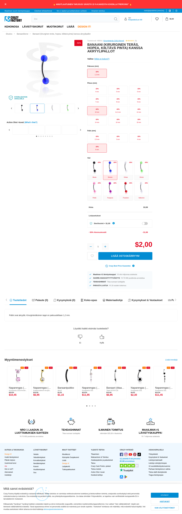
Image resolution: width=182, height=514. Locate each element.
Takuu (93, 463)
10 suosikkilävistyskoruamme (159, 466)
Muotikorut (55, 26)
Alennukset (9, 472)
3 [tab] (92, 406)
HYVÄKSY (165, 495)
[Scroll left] (175, 299)
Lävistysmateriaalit (155, 460)
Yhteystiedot (153, 454)
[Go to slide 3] (41, 136)
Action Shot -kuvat (97, 472)
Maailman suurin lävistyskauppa (17, 11)
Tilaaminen (95, 454)
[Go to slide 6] (47, 136)
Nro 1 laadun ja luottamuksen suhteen (72, 11)
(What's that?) (31, 122)
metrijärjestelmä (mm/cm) (154, 11)
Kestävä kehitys (97, 475)
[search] (72, 19)
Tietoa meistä (96, 469)
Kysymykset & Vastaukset (158, 457)
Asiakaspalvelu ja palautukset (102, 460)
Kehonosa (12, 26)
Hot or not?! (9, 469)
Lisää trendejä (171, 360)
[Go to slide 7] (49, 136)
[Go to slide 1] (36, 136)
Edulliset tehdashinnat (43, 11)
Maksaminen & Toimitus (100, 457)
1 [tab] (86, 406)
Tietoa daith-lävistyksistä (158, 472)
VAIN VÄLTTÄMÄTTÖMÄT (165, 508)
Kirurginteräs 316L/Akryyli (113, 41)
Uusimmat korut (10, 463)
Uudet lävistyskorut (12, 457)
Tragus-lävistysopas (156, 475)
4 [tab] (95, 406)
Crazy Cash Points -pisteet (101, 466)
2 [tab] (89, 406)
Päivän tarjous (10, 460)
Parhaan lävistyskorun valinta (159, 469)
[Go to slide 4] (43, 136)
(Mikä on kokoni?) (102, 59)
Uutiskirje (8, 475)
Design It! (84, 26)
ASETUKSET (165, 502)
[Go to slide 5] (45, 136)
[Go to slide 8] (52, 136)
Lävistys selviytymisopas (158, 463)
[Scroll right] (6, 299)
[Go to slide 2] (38, 136)
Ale (6, 466)
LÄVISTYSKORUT (32, 26)
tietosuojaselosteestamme (53, 509)
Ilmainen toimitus (98, 11)
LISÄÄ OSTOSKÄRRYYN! (125, 255)
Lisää (70, 26)
